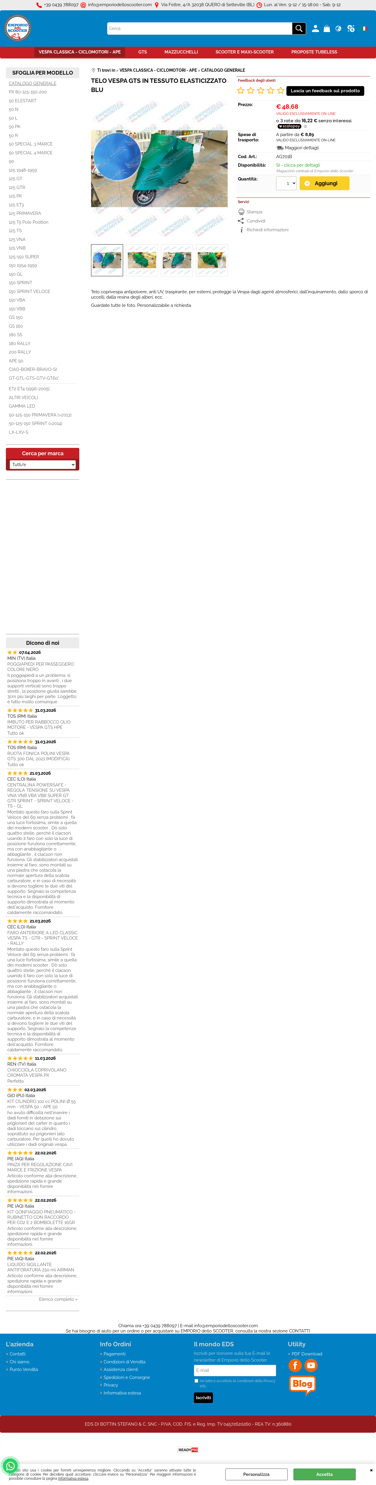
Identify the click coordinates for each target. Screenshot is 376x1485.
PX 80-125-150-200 (28, 92)
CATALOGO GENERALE (32, 83)
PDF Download (307, 1354)
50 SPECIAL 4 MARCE (31, 152)
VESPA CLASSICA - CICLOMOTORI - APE (80, 52)
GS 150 (16, 317)
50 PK (15, 126)
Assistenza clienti (121, 1369)
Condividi (256, 221)
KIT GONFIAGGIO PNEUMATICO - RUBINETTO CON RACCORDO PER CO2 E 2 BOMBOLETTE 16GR (41, 1217)
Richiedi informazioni (267, 229)
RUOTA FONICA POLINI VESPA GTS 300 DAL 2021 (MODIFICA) (38, 756)
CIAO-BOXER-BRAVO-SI (33, 369)
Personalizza (256, 1474)
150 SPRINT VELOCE (29, 291)
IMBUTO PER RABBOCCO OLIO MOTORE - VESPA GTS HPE (38, 724)
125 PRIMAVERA (25, 213)
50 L (13, 118)
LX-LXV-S (18, 432)
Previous (95, 260)
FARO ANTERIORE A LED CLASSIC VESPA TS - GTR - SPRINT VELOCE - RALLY (42, 938)
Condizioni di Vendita (124, 1362)
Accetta (324, 1474)
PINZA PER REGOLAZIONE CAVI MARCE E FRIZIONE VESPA (40, 1167)
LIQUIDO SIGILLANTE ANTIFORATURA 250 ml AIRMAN (40, 1267)
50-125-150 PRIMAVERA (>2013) (40, 415)
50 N (14, 109)
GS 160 (16, 326)
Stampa (254, 212)
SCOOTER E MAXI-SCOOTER (245, 52)
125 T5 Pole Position (28, 222)
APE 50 (16, 361)
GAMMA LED (22, 406)
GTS (142, 52)
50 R (13, 135)
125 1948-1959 (23, 170)
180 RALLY (20, 343)
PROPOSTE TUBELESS (314, 52)
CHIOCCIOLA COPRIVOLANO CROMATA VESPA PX (36, 1072)
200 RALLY (20, 352)
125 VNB (17, 248)
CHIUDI (371, 1470)
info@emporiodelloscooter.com (226, 1325)
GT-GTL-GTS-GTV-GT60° (34, 378)
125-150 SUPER (24, 257)
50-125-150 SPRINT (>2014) (35, 423)
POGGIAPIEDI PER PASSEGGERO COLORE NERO (40, 667)
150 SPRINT (20, 282)
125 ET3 (16, 204)
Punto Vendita (24, 1369)
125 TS (15, 230)
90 (11, 161)
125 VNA (17, 239)
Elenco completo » (58, 1299)
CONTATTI (299, 1331)
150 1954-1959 (23, 265)
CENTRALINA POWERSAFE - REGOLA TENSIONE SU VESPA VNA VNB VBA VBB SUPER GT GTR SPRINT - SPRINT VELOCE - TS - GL (40, 795)
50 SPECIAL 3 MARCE (31, 144)
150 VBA (17, 300)
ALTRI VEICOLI (23, 397)
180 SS (15, 334)
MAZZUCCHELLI (181, 52)
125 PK (15, 196)
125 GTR (17, 187)
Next (224, 260)
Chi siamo (19, 1362)
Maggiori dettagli (302, 147)
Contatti (18, 1354)
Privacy (111, 1385)
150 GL (16, 274)
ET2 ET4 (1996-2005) (29, 388)
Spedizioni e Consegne (127, 1377)
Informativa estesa (73, 1478)
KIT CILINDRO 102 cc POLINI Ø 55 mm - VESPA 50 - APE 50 (41, 1104)
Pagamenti (114, 1354)
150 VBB (17, 309)
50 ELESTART (22, 100)
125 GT (15, 178)
